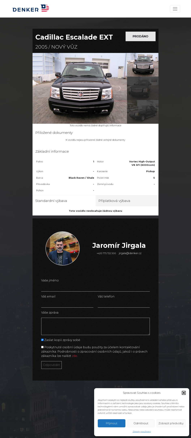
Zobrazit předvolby (171, 423)
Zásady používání (142, 431)
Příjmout (111, 423)
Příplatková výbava (114, 200)
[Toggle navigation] (175, 8)
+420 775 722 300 (106, 253)
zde (74, 356)
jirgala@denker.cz (130, 253)
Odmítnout (141, 423)
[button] (184, 393)
